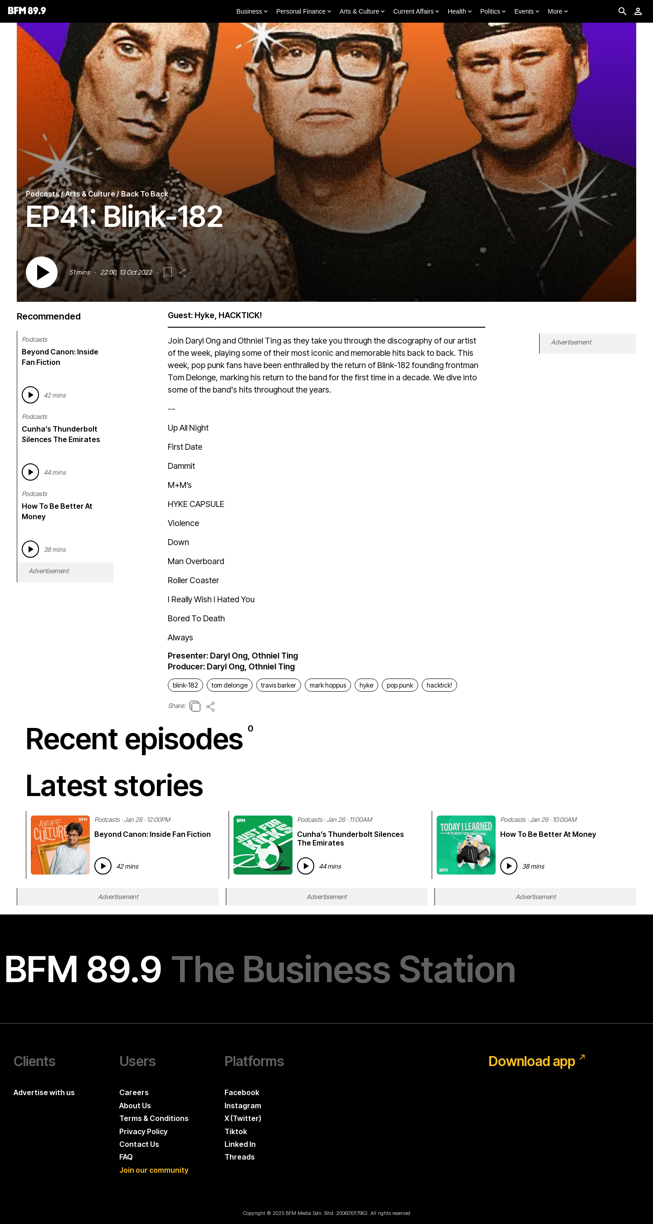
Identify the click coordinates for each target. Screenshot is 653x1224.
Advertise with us (44, 1092)
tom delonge (230, 685)
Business (252, 12)
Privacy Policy (143, 1131)
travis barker (278, 685)
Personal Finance (304, 12)
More (559, 12)
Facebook (241, 1092)
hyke (366, 685)
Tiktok (235, 1131)
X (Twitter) (242, 1118)
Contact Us (139, 1144)
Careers (134, 1092)
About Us (135, 1105)
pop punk (400, 685)
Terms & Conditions (154, 1118)
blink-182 (185, 685)
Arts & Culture (363, 12)
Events (527, 12)
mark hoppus (328, 685)
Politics (493, 12)
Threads (239, 1156)
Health (460, 12)
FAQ (126, 1156)
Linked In (240, 1144)
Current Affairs (417, 12)
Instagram (242, 1105)
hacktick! (439, 685)
